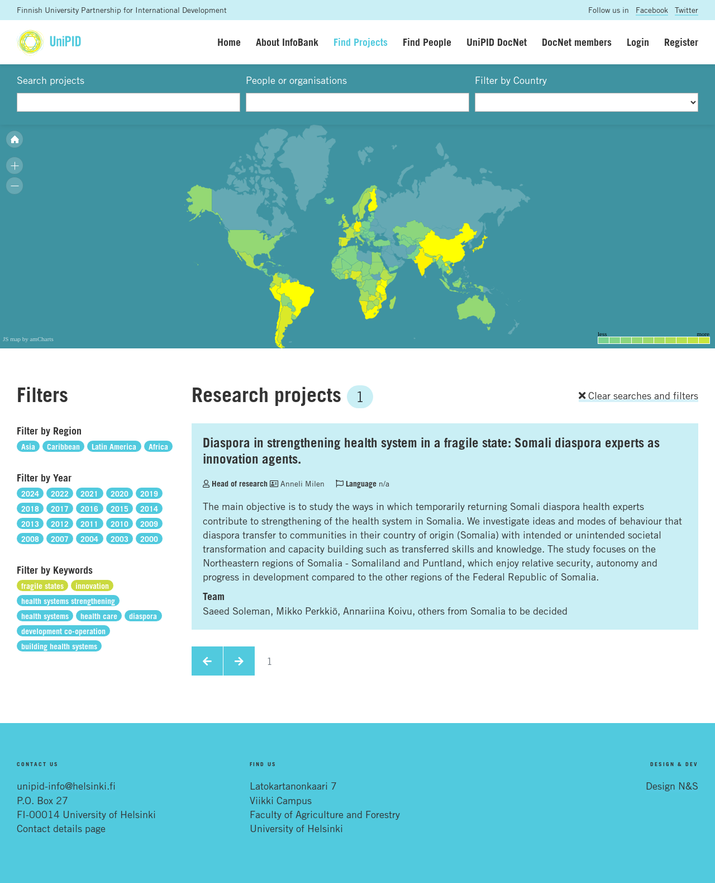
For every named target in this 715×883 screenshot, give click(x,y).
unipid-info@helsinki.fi (66, 786)
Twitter (686, 10)
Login (638, 42)
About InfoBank (287, 42)
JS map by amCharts (28, 339)
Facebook (652, 10)
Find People (427, 42)
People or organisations (296, 80)
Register (681, 42)
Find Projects (360, 42)
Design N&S (672, 786)
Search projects (50, 80)
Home (229, 42)
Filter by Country (511, 80)
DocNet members (577, 42)
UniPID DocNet (496, 42)
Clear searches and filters (638, 395)
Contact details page (61, 828)
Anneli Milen (297, 483)
